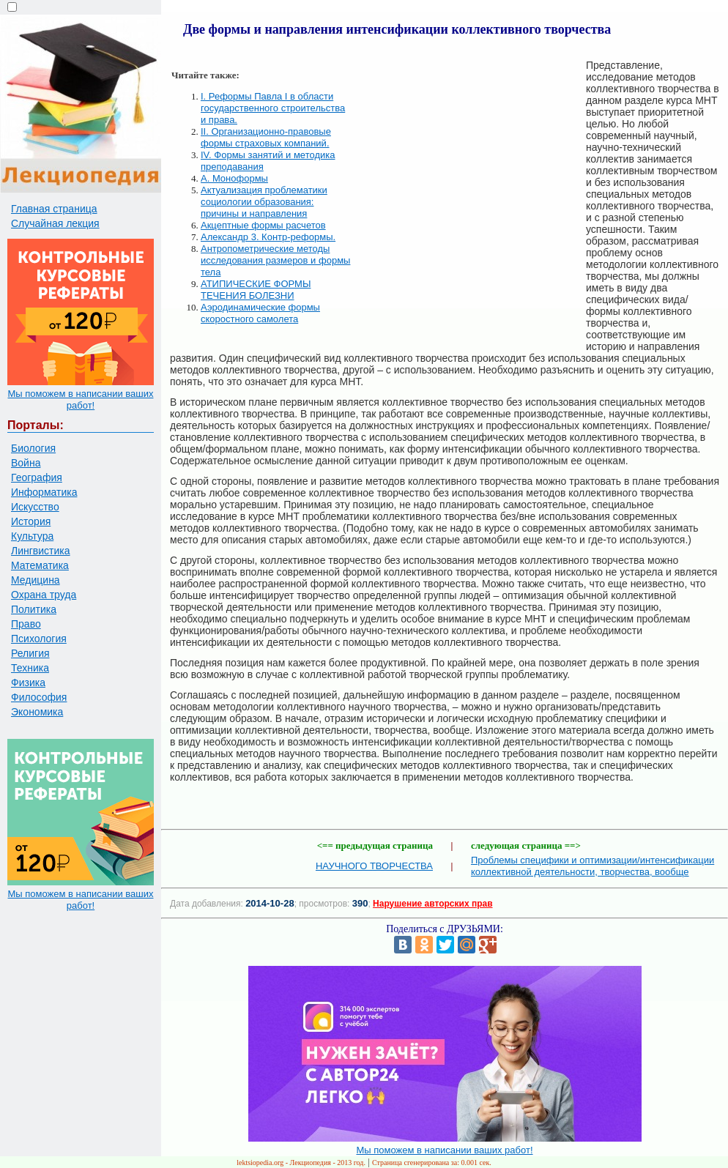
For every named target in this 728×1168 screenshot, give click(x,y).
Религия (30, 653)
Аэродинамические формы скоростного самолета (260, 313)
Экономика (37, 712)
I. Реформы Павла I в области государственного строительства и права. (273, 108)
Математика (40, 565)
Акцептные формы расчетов (263, 225)
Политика (33, 609)
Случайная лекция (55, 223)
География (36, 477)
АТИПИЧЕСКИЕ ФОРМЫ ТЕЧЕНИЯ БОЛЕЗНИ (256, 289)
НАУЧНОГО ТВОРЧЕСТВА (374, 865)
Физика (28, 682)
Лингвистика (40, 551)
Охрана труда (43, 594)
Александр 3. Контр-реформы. (268, 236)
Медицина (35, 580)
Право (26, 624)
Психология (39, 638)
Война (25, 463)
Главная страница (54, 209)
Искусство (35, 507)
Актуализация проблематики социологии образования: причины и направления (264, 202)
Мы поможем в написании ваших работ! (80, 399)
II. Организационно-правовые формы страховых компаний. (266, 137)
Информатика (44, 492)
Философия (39, 697)
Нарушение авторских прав (432, 904)
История (31, 521)
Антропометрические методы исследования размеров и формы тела (275, 260)
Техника (30, 668)
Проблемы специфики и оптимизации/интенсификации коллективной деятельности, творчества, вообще (592, 866)
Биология (33, 448)
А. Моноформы (234, 178)
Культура (32, 536)
